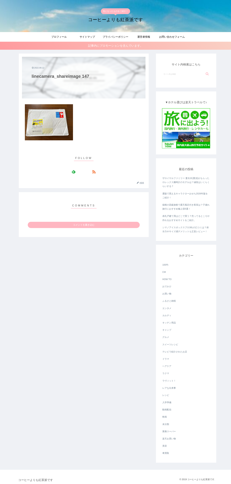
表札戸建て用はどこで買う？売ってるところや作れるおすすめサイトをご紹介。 (186, 218)
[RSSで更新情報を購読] (87, 172)
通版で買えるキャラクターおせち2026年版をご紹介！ (185, 195)
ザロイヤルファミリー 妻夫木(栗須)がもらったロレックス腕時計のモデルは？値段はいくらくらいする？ (186, 182)
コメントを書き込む (84, 224)
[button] (207, 74)
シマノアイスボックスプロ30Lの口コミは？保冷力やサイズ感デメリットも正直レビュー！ (185, 229)
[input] (186, 74)
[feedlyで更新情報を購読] (80, 172)
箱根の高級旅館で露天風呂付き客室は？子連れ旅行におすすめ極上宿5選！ (186, 207)
